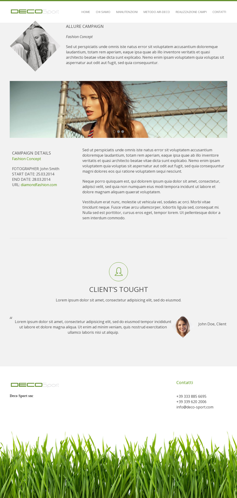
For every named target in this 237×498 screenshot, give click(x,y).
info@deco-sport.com (194, 407)
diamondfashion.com (39, 184)
